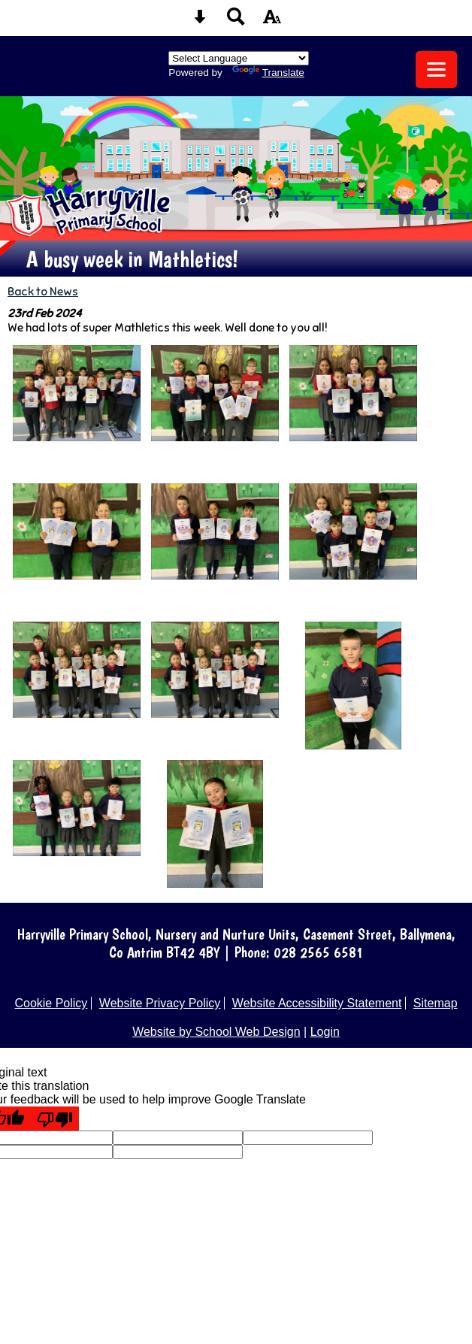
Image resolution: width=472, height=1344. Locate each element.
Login (325, 1031)
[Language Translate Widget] (238, 58)
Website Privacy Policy (160, 1003)
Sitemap (435, 1003)
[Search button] (236, 21)
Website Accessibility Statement (317, 1003)
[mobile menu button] (436, 69)
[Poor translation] (55, 1118)
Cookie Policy (50, 1003)
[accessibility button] (272, 21)
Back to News (43, 291)
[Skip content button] (199, 21)
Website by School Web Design (216, 1031)
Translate (268, 72)
